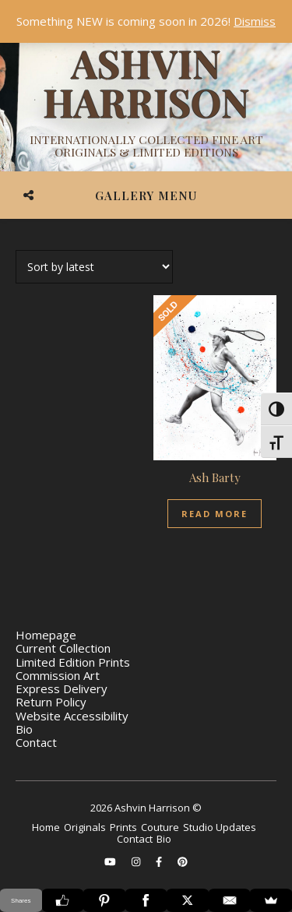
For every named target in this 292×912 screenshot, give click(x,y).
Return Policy (51, 702)
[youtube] (111, 861)
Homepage (46, 635)
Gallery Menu (146, 195)
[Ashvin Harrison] (146, 101)
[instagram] (137, 861)
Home (46, 827)
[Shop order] (94, 266)
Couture (160, 827)
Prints (123, 827)
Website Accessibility (72, 716)
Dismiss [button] (255, 21)
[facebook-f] (160, 861)
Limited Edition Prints (73, 662)
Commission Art (58, 675)
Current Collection (63, 648)
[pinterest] (183, 861)
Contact (36, 742)
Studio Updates (219, 827)
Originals (85, 827)
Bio (24, 729)
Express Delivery (61, 688)
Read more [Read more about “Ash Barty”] (214, 513)
